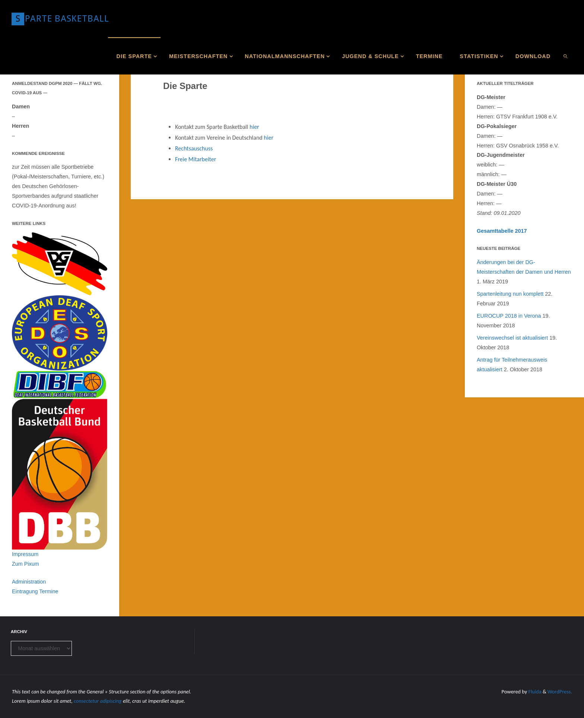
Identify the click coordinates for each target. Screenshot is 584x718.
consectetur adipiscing (98, 701)
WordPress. (560, 691)
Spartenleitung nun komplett (510, 294)
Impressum (25, 554)
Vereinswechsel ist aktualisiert (512, 338)
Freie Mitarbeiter (195, 159)
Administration (29, 582)
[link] (565, 55)
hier (254, 126)
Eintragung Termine (35, 591)
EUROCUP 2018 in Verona (509, 316)
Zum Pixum (25, 564)
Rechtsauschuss (194, 148)
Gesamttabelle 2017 (502, 231)
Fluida (534, 691)
